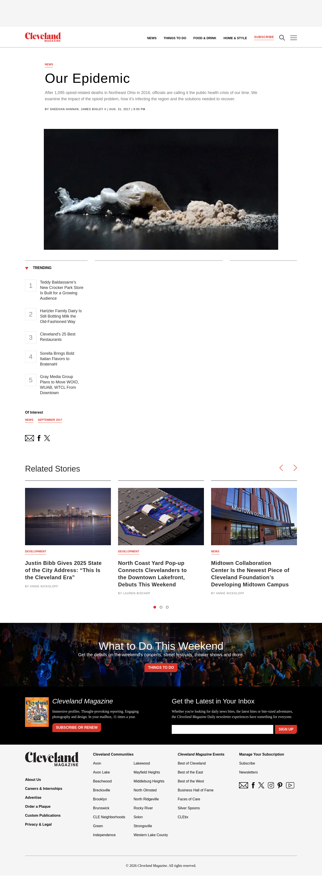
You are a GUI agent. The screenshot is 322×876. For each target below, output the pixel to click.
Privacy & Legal (38, 825)
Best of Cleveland (192, 764)
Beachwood (102, 782)
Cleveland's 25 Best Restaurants (58, 337)
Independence (104, 835)
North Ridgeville (146, 799)
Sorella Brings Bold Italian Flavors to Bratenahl (57, 358)
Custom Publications (43, 816)
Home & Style (235, 38)
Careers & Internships (43, 789)
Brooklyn (100, 799)
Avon (97, 764)
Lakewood (141, 764)
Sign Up (286, 730)
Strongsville (142, 826)
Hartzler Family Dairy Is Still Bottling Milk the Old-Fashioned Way (61, 316)
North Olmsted (145, 791)
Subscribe (264, 37)
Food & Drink (204, 38)
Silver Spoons (189, 808)
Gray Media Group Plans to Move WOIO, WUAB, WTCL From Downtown (59, 384)
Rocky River (143, 808)
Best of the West (191, 782)
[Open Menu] (293, 38)
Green (98, 826)
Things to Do (175, 38)
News (152, 38)
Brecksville (101, 791)
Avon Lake (101, 773)
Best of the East (190, 773)
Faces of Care (189, 799)
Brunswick (101, 808)
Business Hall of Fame (196, 791)
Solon (138, 817)
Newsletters (248, 773)
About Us (33, 780)
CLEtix (183, 817)
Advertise (33, 798)
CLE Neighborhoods (109, 817)
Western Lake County (150, 835)
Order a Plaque (38, 807)
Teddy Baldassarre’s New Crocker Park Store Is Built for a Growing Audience (61, 290)
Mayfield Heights (146, 773)
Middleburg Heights (148, 782)
